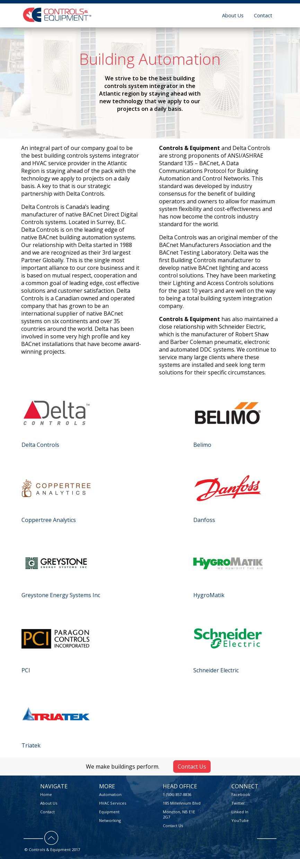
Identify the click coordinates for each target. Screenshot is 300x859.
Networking (110, 820)
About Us (233, 15)
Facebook (240, 794)
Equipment (109, 811)
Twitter (238, 803)
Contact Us (192, 766)
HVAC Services (112, 803)
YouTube (240, 820)
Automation (110, 794)
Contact (263, 15)
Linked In (239, 811)
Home (46, 794)
